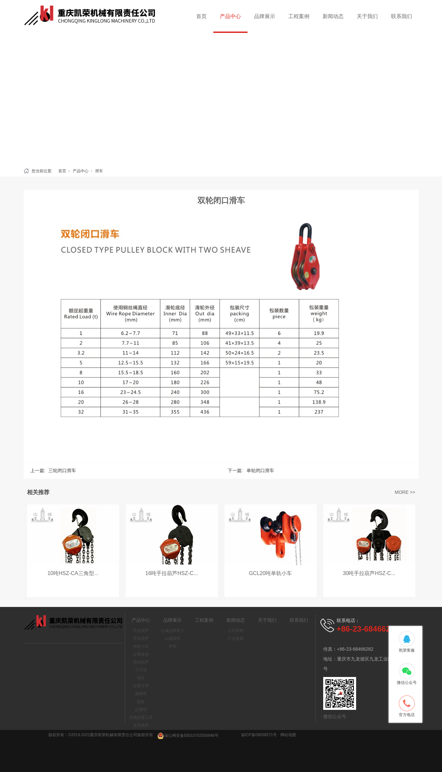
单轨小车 (141, 646)
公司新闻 (236, 630)
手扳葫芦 (141, 638)
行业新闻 (236, 638)
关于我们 (367, 16)
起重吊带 (141, 686)
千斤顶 (141, 670)
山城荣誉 (172, 638)
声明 (172, 646)
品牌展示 (264, 16)
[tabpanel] (221, 98)
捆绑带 (141, 693)
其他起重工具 (141, 717)
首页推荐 (141, 725)
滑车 (99, 171)
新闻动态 (333, 16)
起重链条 (141, 654)
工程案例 (298, 16)
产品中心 (230, 16)
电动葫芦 (141, 662)
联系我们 (401, 16)
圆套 (141, 701)
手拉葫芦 (141, 630)
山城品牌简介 (172, 630)
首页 (201, 16)
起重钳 (141, 709)
